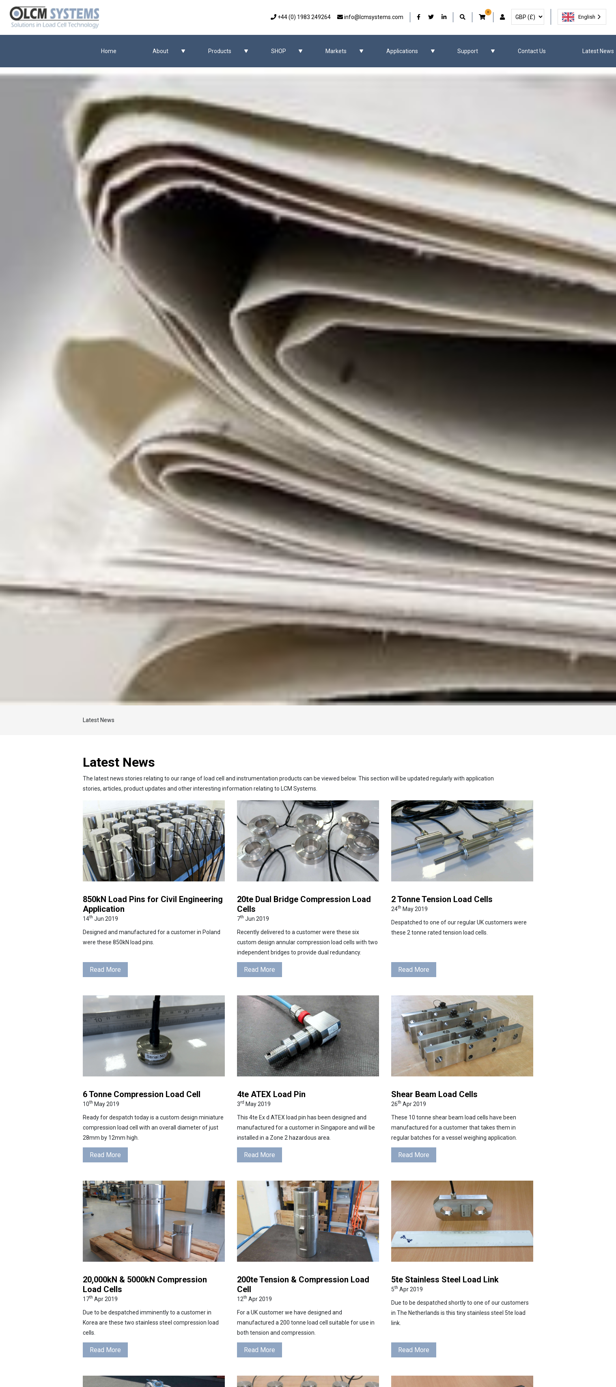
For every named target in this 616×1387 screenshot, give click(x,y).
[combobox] (582, 17)
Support (467, 51)
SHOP (278, 51)
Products (219, 51)
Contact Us (532, 51)
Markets (336, 51)
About (160, 51)
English (578, 17)
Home (108, 51)
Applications (402, 51)
